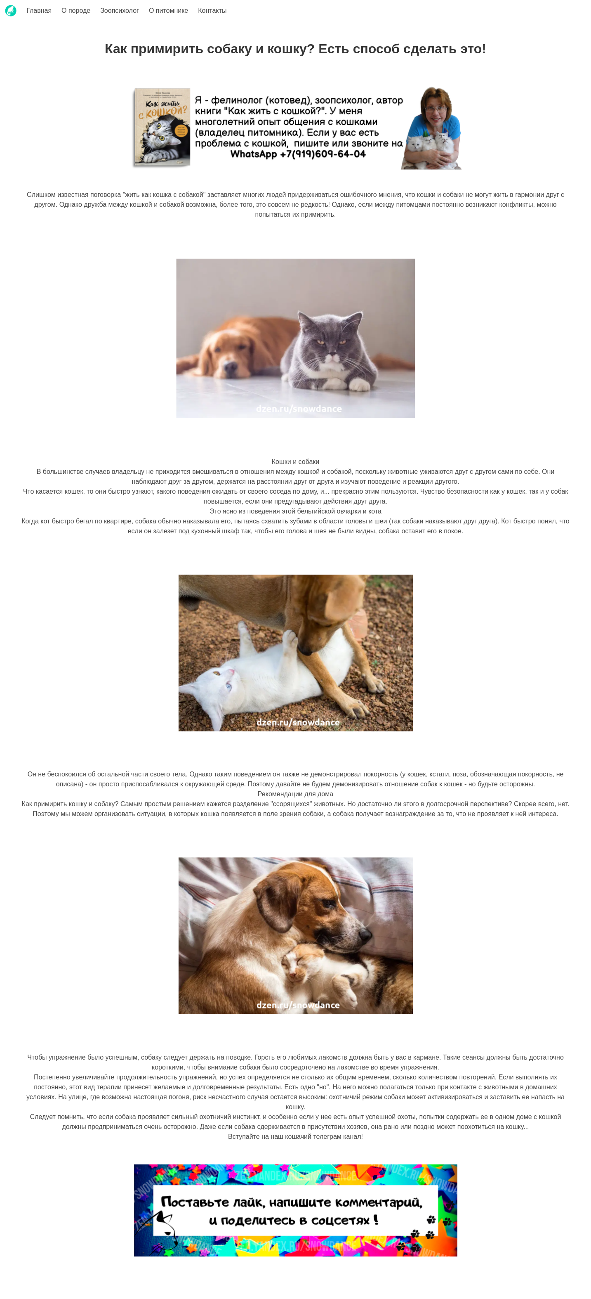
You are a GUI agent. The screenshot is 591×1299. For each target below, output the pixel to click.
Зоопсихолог (119, 10)
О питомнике (168, 10)
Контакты (212, 10)
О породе (75, 10)
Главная (39, 10)
